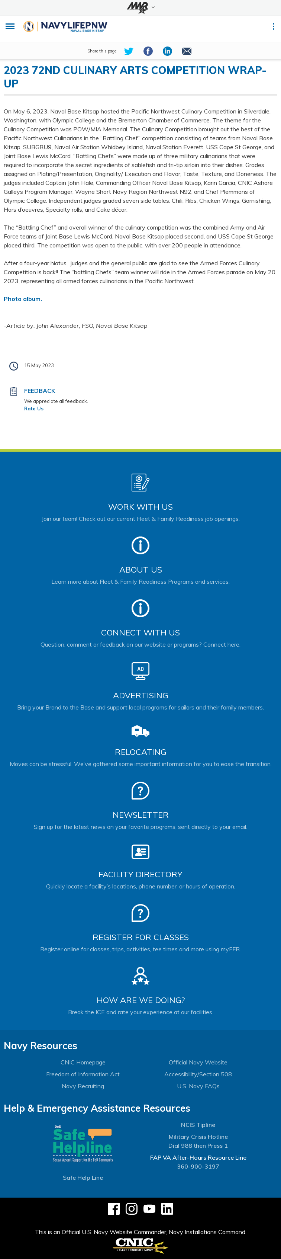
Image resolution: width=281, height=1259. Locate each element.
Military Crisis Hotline (198, 1136)
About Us (140, 569)
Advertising (140, 695)
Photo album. (23, 298)
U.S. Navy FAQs (198, 1086)
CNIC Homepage (83, 1062)
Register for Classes (141, 937)
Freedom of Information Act (83, 1074)
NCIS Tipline (198, 1124)
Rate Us (33, 408)
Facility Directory (140, 874)
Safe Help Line (83, 1177)
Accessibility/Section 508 (198, 1074)
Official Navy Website (198, 1062)
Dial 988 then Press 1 (198, 1145)
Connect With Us (140, 632)
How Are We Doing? (141, 1000)
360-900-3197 (198, 1166)
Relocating (141, 752)
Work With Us (140, 507)
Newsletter (141, 815)
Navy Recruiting (83, 1086)
